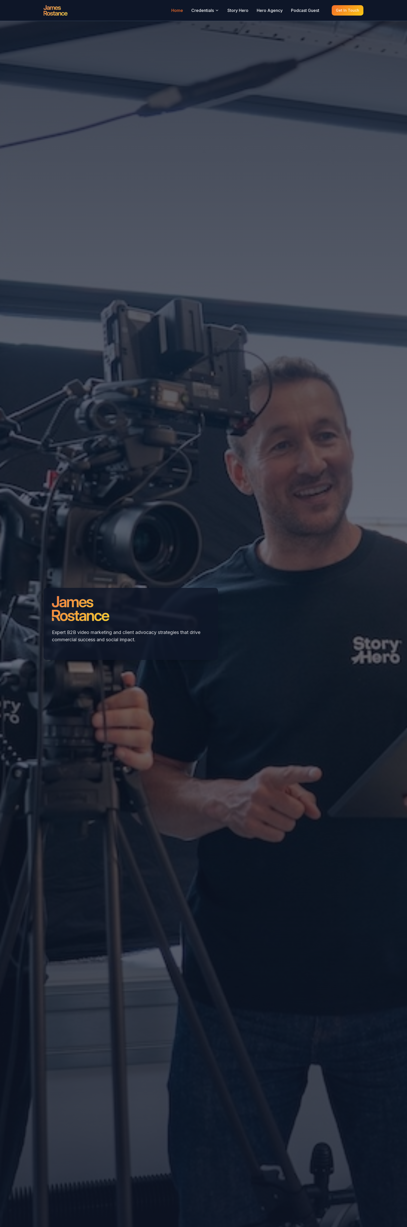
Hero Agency (270, 10)
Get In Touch (347, 10)
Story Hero (237, 10)
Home (177, 10)
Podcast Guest (305, 10)
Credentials (205, 10)
